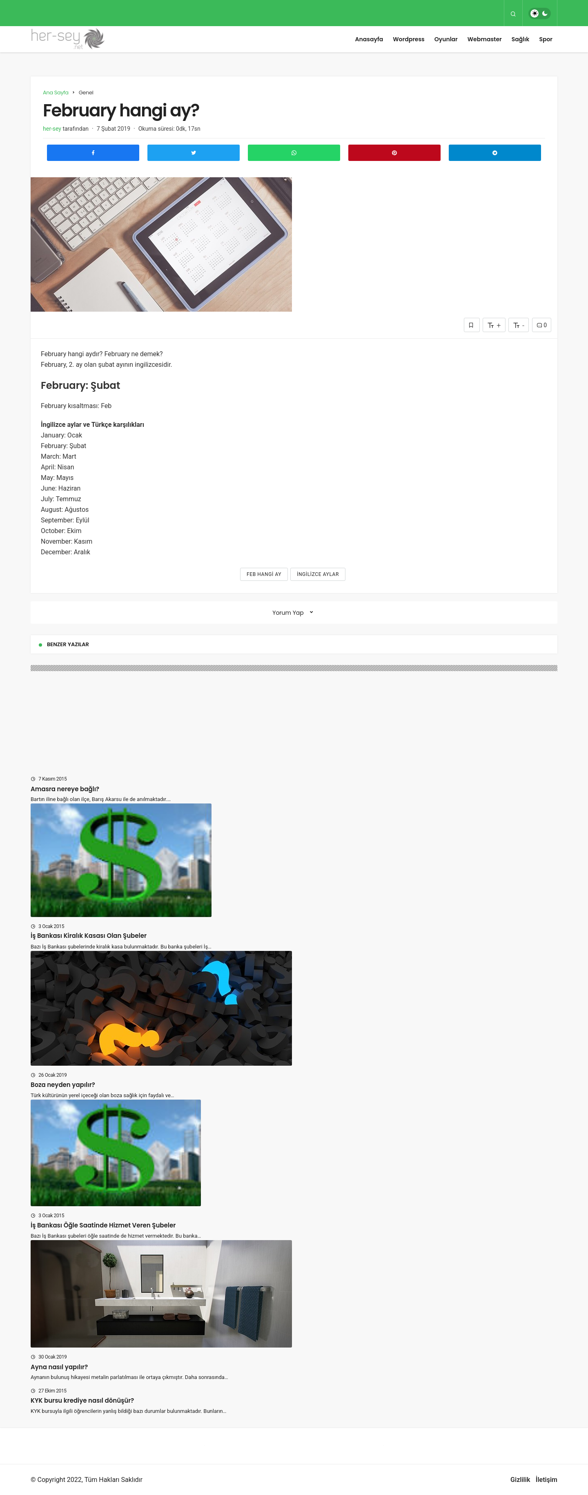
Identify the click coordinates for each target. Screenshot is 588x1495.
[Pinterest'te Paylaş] (394, 153)
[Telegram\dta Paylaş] (495, 153)
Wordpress (408, 39)
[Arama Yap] (513, 13)
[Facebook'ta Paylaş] (93, 153)
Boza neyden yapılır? (63, 1084)
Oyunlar (446, 39)
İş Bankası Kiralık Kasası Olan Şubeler (89, 936)
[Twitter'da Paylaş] (193, 153)
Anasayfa (369, 39)
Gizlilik (520, 1480)
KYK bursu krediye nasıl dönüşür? (82, 1400)
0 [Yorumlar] (542, 325)
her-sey (52, 128)
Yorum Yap (288, 613)
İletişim (546, 1480)
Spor (545, 39)
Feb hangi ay (264, 574)
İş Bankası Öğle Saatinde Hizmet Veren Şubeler (103, 1225)
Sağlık (521, 39)
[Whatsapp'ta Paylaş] (294, 153)
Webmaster (485, 39)
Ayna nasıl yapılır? (59, 1366)
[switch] (539, 13)
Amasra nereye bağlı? (65, 788)
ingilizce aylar (318, 574)
